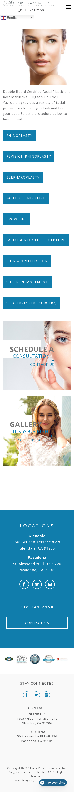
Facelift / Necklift (25, 198)
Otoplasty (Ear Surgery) (31, 303)
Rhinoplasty (19, 135)
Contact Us (37, 623)
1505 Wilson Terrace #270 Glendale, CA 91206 (37, 542)
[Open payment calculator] (53, 782)
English (10, 18)
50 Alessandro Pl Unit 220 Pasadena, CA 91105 (37, 563)
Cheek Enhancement (27, 282)
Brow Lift (16, 219)
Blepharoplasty (23, 177)
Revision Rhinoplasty (28, 156)
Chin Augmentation (27, 261)
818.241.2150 (33, 10)
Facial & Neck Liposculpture (35, 240)
